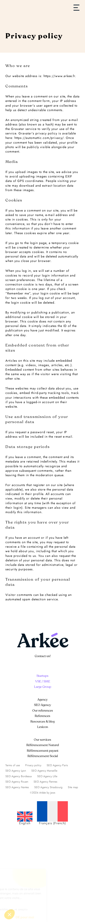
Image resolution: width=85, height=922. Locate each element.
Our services (42, 740)
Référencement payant (42, 751)
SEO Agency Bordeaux (18, 776)
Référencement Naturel (42, 745)
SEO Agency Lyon (15, 771)
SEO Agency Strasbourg (48, 787)
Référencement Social (43, 756)
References (42, 716)
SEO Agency (42, 705)
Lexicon (42, 727)
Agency (42, 699)
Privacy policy (33, 765)
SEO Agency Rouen (16, 781)
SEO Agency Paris (57, 765)
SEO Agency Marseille (44, 771)
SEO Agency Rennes (45, 781)
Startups (42, 676)
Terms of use (12, 765)
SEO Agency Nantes (17, 787)
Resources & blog (42, 721)
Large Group (42, 687)
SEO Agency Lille (47, 776)
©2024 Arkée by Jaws (42, 792)
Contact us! (43, 656)
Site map (73, 787)
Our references (42, 710)
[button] (9, 914)
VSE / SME (42, 681)
